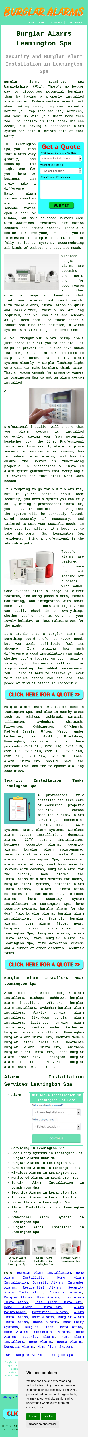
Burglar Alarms (18, 1297)
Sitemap (6, 1397)
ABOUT (43, 22)
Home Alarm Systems (55, 1347)
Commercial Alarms (50, 1312)
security (76, 948)
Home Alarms (48, 1297)
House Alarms (45, 1322)
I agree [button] (33, 1416)
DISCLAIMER (74, 22)
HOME (31, 22)
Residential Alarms (42, 1287)
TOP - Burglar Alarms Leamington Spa (38, 1355)
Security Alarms (39, 1337)
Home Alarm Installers (58, 1302)
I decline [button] (48, 1416)
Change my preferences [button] (42, 1424)
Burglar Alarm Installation (44, 1273)
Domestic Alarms (48, 1282)
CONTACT (56, 22)
